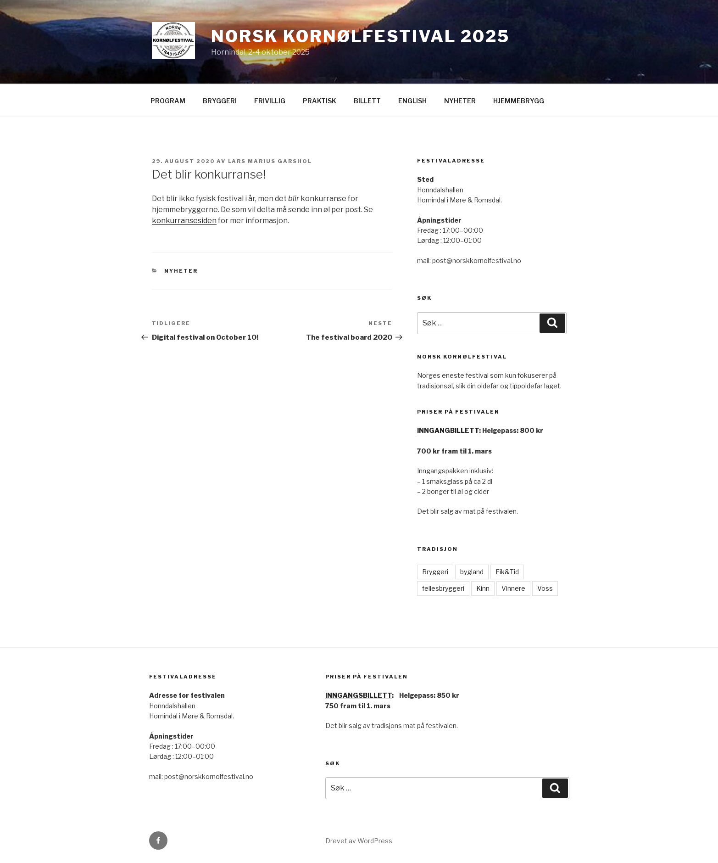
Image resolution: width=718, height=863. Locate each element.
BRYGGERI (220, 101)
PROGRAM (167, 101)
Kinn (483, 588)
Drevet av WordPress (358, 841)
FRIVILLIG (269, 101)
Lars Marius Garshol (270, 161)
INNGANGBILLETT (448, 430)
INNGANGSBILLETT (358, 695)
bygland (472, 572)
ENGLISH (412, 101)
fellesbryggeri (443, 588)
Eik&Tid (507, 572)
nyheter (181, 271)
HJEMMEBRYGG (518, 101)
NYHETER (460, 101)
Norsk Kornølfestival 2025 (360, 36)
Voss (545, 588)
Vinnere (513, 588)
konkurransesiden (184, 220)
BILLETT (367, 101)
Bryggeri (435, 572)
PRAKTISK (319, 101)
